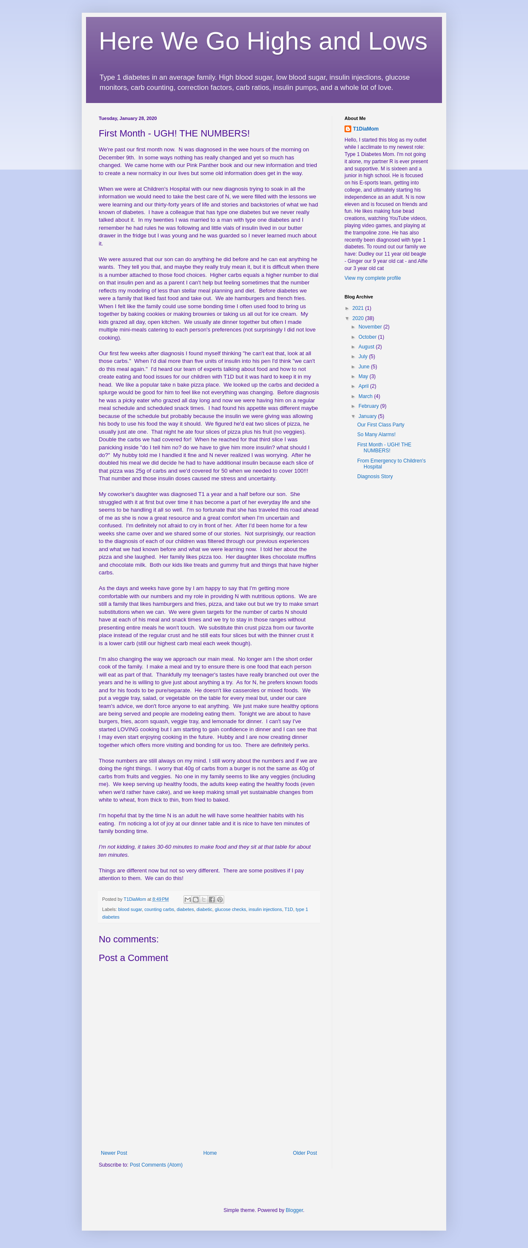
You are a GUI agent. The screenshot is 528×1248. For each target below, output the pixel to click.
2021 (359, 308)
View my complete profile (373, 278)
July (363, 356)
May (364, 376)
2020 (359, 318)
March (366, 396)
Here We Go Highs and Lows (263, 41)
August (367, 347)
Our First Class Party (380, 425)
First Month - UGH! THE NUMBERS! (384, 448)
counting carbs (159, 909)
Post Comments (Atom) (156, 1165)
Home (210, 1153)
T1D (288, 909)
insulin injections (265, 909)
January (368, 416)
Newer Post (114, 1153)
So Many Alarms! (376, 434)
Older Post (305, 1153)
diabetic (204, 909)
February (369, 406)
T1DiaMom (366, 129)
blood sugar (130, 909)
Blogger (294, 1210)
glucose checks (230, 909)
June (364, 367)
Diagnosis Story (375, 476)
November (370, 327)
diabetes (185, 909)
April (364, 386)
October (368, 337)
